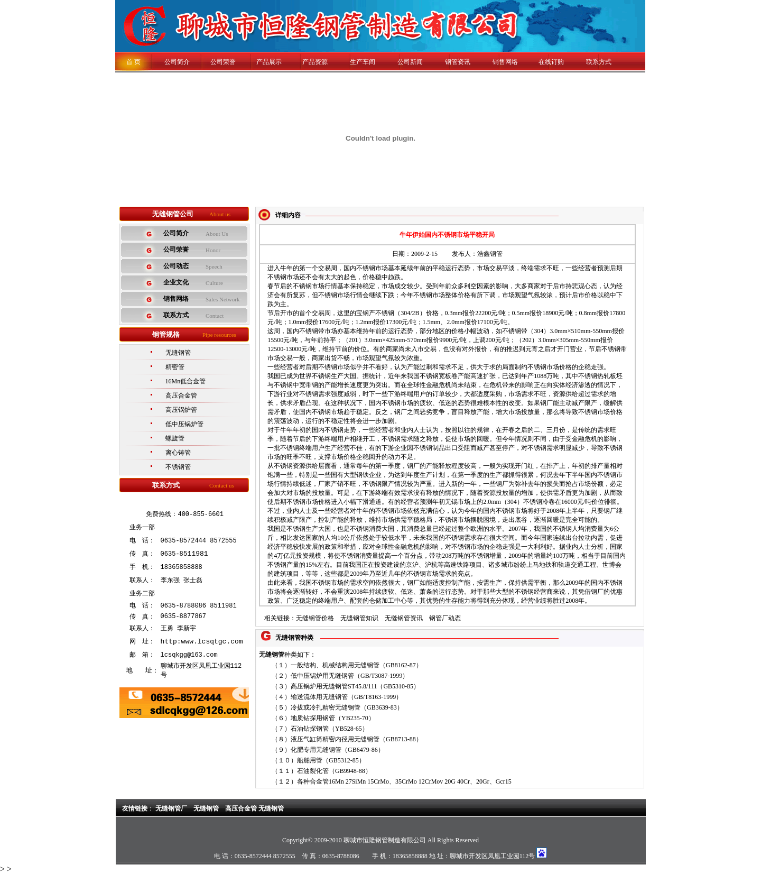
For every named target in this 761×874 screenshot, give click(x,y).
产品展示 (269, 62)
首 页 (133, 62)
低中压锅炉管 (184, 424)
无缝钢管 (178, 352)
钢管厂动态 (445, 618)
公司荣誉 (223, 62)
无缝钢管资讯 (404, 618)
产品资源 (315, 62)
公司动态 (176, 266)
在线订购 (551, 62)
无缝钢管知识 (359, 618)
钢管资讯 (457, 62)
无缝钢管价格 (315, 618)
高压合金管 (181, 395)
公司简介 (171, 62)
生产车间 (362, 62)
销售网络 (505, 62)
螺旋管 (174, 438)
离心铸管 (178, 452)
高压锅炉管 (181, 409)
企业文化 (176, 282)
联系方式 (598, 62)
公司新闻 (410, 62)
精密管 (174, 367)
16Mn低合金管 (185, 381)
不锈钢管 (178, 467)
